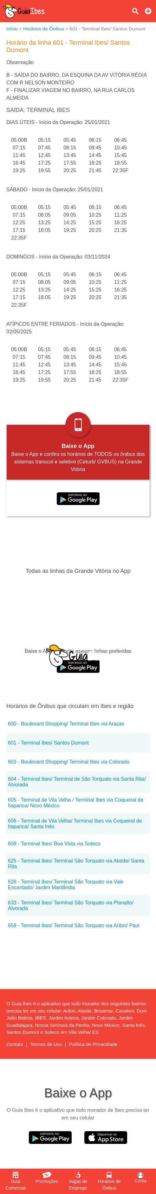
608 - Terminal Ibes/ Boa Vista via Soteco (54, 843)
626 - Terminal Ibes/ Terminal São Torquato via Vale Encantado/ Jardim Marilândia (65, 884)
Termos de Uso (46, 1044)
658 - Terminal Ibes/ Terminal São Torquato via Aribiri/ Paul (73, 925)
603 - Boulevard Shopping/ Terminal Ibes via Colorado (68, 761)
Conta (140, 1177)
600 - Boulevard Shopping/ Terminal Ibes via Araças (66, 723)
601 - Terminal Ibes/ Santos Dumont (48, 742)
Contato (14, 1044)
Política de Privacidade (93, 1044)
